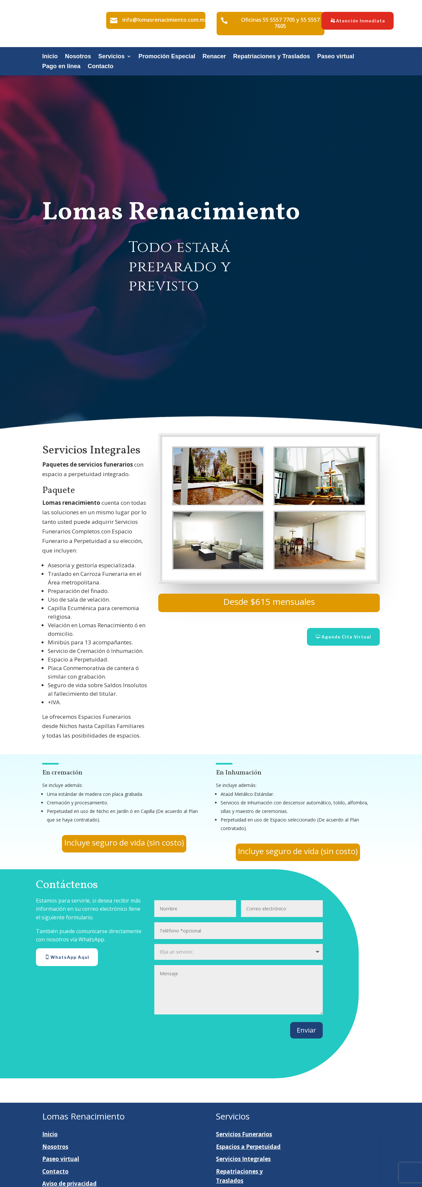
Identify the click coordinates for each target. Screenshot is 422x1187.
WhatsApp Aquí (69, 957)
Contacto (100, 66)
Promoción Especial (166, 57)
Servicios (111, 57)
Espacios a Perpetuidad (248, 1146)
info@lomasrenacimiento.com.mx (164, 19)
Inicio (50, 57)
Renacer (214, 57)
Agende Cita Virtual (346, 636)
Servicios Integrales (243, 1159)
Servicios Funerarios (244, 1134)
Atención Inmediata (360, 20)
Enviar (306, 1030)
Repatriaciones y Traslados (271, 57)
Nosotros (78, 57)
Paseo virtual (335, 57)
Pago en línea (61, 66)
